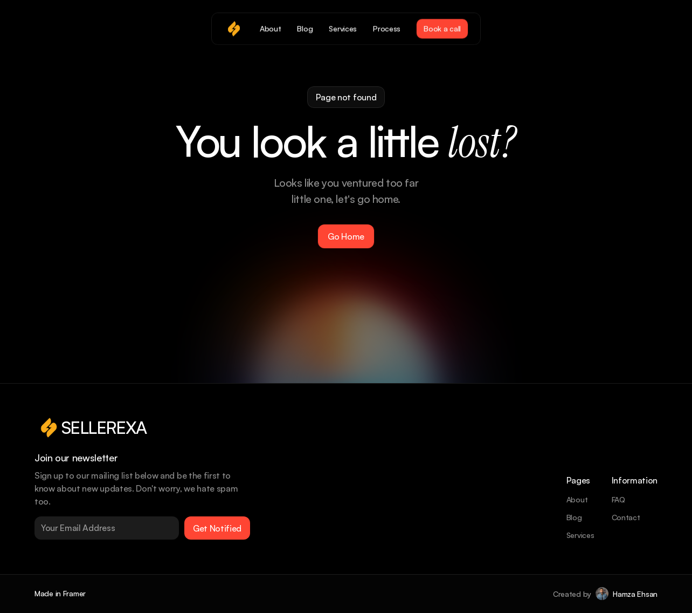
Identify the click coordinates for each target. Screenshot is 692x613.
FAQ (618, 499)
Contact (626, 517)
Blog (574, 517)
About (577, 499)
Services (580, 535)
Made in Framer (60, 593)
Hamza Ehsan (635, 593)
